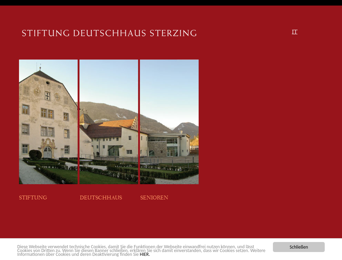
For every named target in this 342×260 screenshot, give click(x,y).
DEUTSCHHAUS (101, 198)
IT (294, 32)
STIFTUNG (34, 198)
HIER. (145, 254)
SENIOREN (154, 198)
